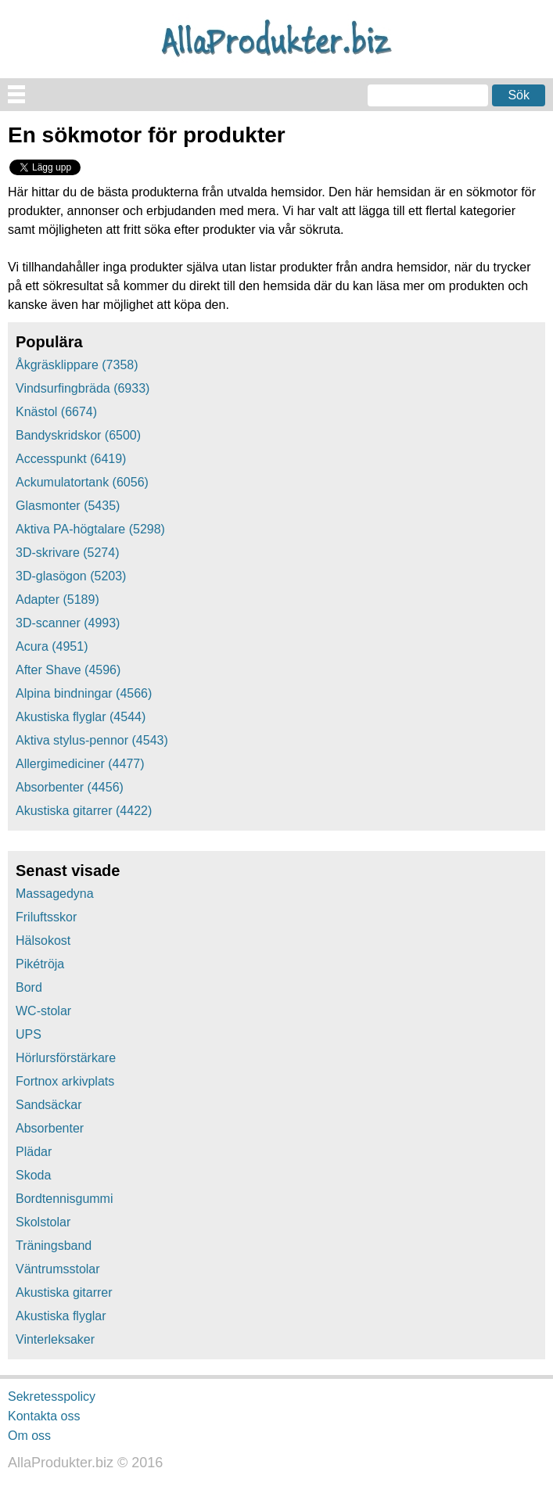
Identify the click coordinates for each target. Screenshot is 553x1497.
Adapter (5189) (57, 599)
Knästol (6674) (56, 411)
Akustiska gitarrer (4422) (84, 810)
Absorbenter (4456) (70, 787)
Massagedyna (55, 893)
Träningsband (54, 1245)
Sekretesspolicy (51, 1396)
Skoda (33, 1175)
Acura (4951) (52, 646)
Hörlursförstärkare (66, 1057)
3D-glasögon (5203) (71, 576)
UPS (28, 1034)
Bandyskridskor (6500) (78, 435)
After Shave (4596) (68, 670)
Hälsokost (43, 940)
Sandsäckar (49, 1104)
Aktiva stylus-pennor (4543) (92, 740)
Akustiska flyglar (61, 1316)
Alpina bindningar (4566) (84, 693)
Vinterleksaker (55, 1339)
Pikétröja (40, 964)
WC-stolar (43, 1011)
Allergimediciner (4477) (80, 763)
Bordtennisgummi (64, 1198)
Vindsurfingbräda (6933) (82, 388)
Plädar (34, 1151)
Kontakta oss (44, 1416)
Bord (29, 987)
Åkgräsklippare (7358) (77, 365)
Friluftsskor (46, 917)
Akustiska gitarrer (64, 1292)
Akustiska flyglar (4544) (80, 716)
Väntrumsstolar (58, 1269)
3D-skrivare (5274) (67, 552)
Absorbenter (50, 1128)
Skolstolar (43, 1222)
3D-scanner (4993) (68, 623)
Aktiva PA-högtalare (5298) (90, 529)
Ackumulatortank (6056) (82, 482)
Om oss (29, 1434)
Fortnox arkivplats (65, 1081)
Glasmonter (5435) (68, 505)
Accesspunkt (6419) (71, 458)
